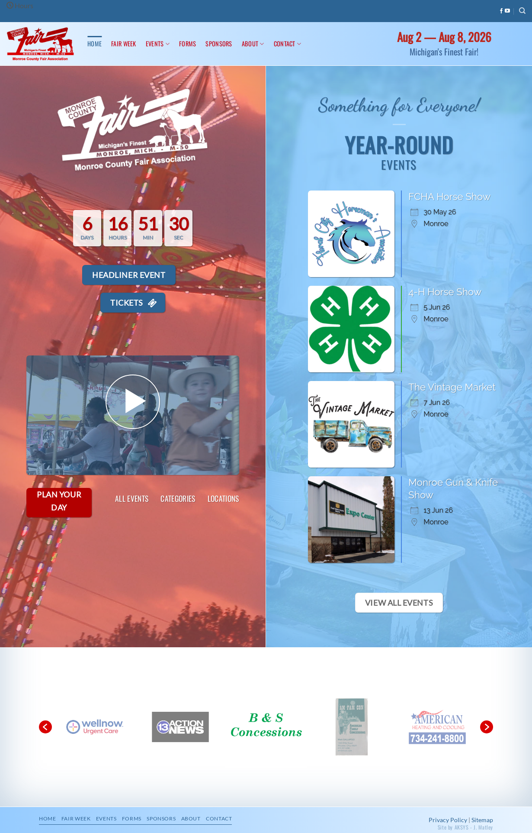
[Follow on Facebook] (501, 11)
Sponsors (218, 43)
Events (158, 43)
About (253, 43)
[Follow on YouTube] (507, 11)
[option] (180, 696)
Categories (177, 498)
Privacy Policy (448, 789)
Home (94, 43)
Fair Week (123, 43)
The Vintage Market (452, 356)
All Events (132, 498)
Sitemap (482, 789)
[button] (45, 696)
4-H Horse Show (444, 261)
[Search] (522, 11)
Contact (287, 43)
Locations (223, 498)
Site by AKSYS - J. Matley (465, 797)
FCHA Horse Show (449, 196)
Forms (187, 43)
